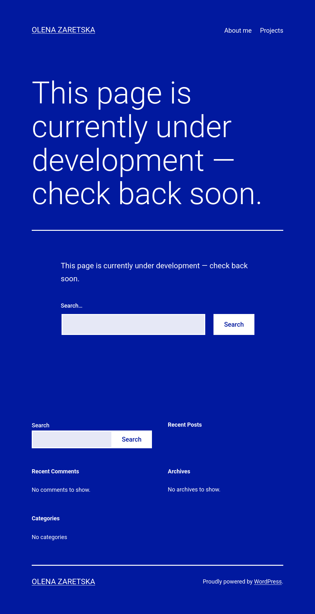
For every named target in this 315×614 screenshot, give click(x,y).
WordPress (268, 581)
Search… (72, 305)
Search (40, 425)
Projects (271, 30)
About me (238, 30)
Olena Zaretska (63, 29)
